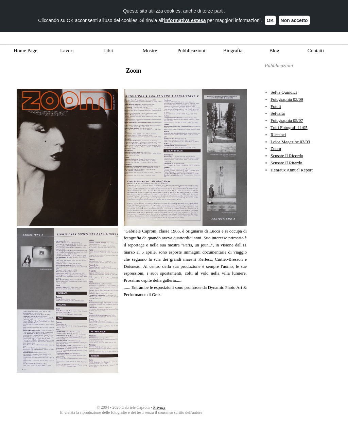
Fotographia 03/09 (287, 99)
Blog (274, 50)
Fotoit (276, 106)
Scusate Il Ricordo (287, 155)
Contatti (316, 50)
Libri (108, 50)
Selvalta (278, 113)
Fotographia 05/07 (287, 120)
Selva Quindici (284, 92)
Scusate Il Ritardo (286, 162)
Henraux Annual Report (292, 169)
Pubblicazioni (191, 50)
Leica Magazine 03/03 (290, 141)
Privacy (159, 407)
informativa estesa (185, 18)
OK (270, 18)
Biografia (233, 50)
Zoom (276, 148)
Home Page (25, 50)
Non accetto (294, 18)
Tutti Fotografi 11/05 (289, 127)
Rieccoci (278, 134)
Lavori (67, 50)
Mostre (150, 50)
